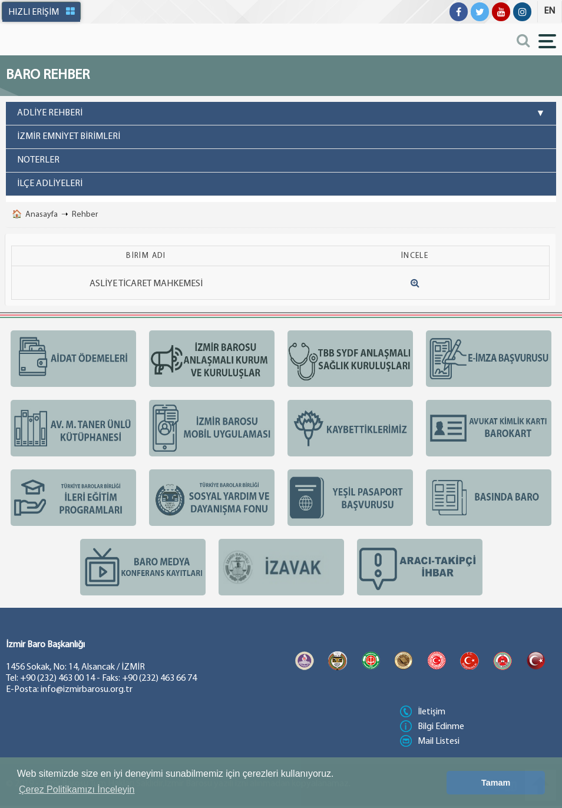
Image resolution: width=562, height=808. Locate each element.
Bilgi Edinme (432, 726)
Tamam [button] (495, 782)
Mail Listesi (429, 741)
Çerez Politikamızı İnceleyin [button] (77, 789)
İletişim (422, 712)
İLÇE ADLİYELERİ (49, 183)
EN (549, 11)
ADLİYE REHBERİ (281, 114)
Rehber (85, 214)
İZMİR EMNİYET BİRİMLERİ (68, 136)
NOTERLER (38, 160)
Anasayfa (41, 214)
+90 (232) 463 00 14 (57, 678)
